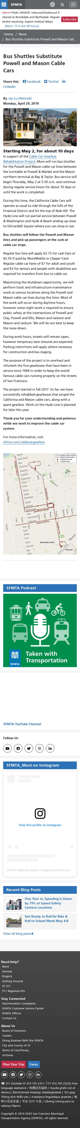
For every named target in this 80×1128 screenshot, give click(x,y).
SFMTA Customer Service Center (23, 1008)
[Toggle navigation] (73, 4)
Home (8, 34)
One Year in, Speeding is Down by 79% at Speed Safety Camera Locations (48, 903)
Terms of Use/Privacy (15, 1050)
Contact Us (9, 1018)
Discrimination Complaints (19, 1003)
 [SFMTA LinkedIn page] (50, 748)
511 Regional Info (13, 991)
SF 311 (6, 986)
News (23, 34)
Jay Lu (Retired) (20, 98)
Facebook (34, 82)
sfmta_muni (29, 870)
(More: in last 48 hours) (22, 26)
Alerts (6, 12)
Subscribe (70, 19)
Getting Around (12, 981)
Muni (5, 966)
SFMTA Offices (11, 1013)
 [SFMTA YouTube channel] (7, 748)
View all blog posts (17, 934)
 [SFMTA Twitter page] (29, 748)
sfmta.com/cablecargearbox (24, 442)
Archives (7, 1055)
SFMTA (12, 870)
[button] (52, 4)
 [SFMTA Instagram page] (39, 748)
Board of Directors (14, 1031)
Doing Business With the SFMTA (23, 1040)
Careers (7, 1035)
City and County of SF (16, 1045)
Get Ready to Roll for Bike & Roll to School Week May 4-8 (46, 918)
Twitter (53, 82)
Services (7, 971)
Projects (7, 976)
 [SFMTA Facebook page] (18, 748)
